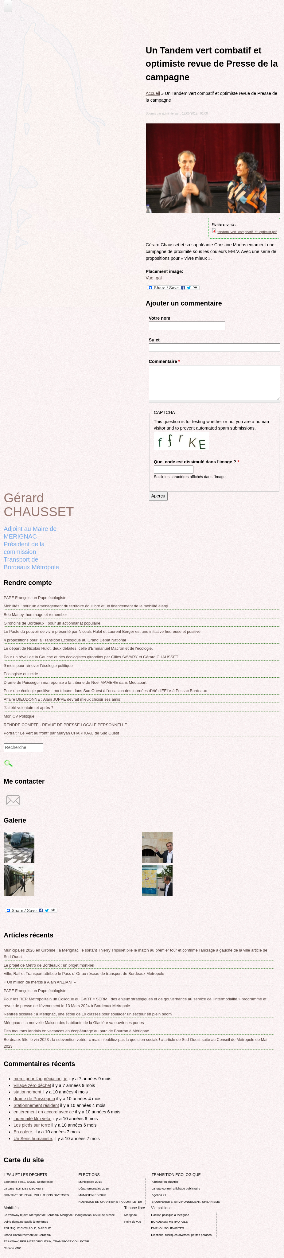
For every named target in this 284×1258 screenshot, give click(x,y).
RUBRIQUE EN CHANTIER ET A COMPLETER (110, 1201)
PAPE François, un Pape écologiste (35, 597)
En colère (23, 1131)
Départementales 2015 (93, 1188)
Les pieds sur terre (32, 1125)
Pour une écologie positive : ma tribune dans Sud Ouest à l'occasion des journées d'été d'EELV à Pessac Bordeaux (105, 690)
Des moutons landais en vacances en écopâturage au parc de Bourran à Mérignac (76, 1031)
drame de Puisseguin (34, 1098)
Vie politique (161, 1208)
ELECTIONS (88, 1175)
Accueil (153, 93)
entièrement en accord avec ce (44, 1111)
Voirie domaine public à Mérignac (26, 1221)
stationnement (27, 1091)
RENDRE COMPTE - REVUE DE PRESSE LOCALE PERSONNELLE (65, 724)
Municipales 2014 (90, 1181)
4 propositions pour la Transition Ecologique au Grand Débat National (65, 640)
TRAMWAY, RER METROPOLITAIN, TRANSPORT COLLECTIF (46, 1241)
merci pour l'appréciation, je (41, 1078)
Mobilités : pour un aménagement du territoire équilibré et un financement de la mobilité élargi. (86, 606)
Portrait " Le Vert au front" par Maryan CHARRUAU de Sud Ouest (61, 733)
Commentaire (164, 361)
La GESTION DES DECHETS (24, 1188)
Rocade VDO (12, 1248)
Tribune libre (134, 1208)
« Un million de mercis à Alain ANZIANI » (40, 982)
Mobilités (11, 1208)
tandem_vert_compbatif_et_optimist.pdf (247, 232)
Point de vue (132, 1221)
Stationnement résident (36, 1105)
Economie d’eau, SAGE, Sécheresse (28, 1181)
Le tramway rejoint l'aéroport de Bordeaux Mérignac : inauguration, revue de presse (59, 1215)
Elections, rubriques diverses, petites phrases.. (182, 1235)
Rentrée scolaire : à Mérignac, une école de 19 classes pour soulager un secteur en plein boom (88, 1014)
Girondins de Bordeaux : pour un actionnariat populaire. (52, 623)
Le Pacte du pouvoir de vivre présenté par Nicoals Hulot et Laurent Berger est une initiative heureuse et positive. (102, 631)
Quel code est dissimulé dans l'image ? (196, 461)
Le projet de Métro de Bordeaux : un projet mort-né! (49, 965)
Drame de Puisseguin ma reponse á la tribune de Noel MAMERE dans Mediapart (75, 682)
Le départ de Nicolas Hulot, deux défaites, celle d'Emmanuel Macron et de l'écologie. (78, 648)
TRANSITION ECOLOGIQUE (176, 1175)
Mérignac (130, 1215)
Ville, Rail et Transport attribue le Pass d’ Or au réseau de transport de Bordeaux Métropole (84, 973)
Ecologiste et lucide (21, 674)
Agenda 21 (159, 1195)
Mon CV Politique (19, 716)
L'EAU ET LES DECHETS (25, 1175)
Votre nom (159, 318)
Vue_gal (154, 277)
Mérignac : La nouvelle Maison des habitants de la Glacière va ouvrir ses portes (74, 1022)
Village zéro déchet (32, 1085)
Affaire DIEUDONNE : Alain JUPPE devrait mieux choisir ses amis (62, 699)
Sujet (154, 339)
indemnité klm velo (32, 1118)
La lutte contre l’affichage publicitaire (176, 1188)
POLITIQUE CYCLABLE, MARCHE (27, 1228)
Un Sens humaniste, (33, 1138)
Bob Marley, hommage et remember (35, 614)
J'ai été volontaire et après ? (28, 707)
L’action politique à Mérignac (170, 1215)
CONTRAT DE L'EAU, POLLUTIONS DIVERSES (36, 1195)
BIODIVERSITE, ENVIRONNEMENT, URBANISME (186, 1201)
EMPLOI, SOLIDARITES (167, 1228)
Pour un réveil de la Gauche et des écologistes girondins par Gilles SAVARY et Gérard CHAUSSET (91, 657)
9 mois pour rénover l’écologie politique (38, 665)
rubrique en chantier (165, 1181)
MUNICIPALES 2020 (92, 1195)
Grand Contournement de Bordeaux (28, 1235)
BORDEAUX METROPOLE (169, 1221)
